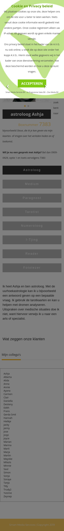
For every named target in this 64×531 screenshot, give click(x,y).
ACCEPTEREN (32, 83)
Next (45, 86)
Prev (8, 86)
